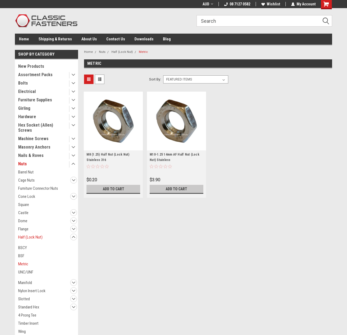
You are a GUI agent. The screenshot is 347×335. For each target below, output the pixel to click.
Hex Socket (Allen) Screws (35, 128)
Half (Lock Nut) (30, 237)
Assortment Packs (35, 74)
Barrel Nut (26, 172)
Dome (22, 220)
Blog (167, 39)
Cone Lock (26, 196)
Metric (23, 264)
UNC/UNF (25, 272)
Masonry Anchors (34, 147)
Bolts (23, 83)
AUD (208, 4)
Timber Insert (28, 323)
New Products (31, 66)
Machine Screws (33, 138)
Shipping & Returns (55, 39)
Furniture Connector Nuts (38, 188)
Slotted (24, 299)
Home (24, 39)
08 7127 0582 (237, 4)
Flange (23, 229)
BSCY (22, 247)
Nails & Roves (31, 155)
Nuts (22, 163)
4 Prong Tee (27, 315)
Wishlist (270, 4)
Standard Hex (28, 307)
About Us (89, 39)
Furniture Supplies (35, 99)
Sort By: (155, 79)
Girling (24, 108)
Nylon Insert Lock (32, 290)
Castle (23, 212)
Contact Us (115, 39)
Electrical (27, 91)
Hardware (27, 116)
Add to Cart (113, 189)
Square (23, 204)
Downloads (143, 39)
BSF (21, 255)
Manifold (25, 282)
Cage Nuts (26, 180)
